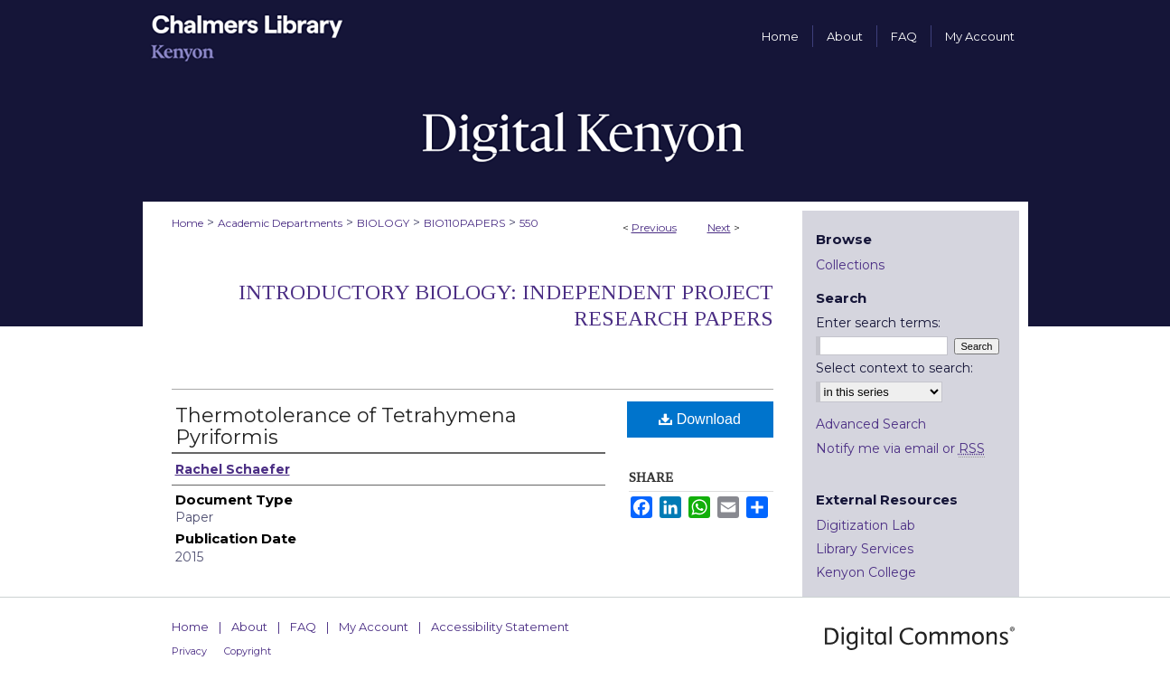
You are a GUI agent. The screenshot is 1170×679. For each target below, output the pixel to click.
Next (719, 227)
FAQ (303, 626)
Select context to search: (894, 368)
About (249, 626)
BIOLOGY (383, 223)
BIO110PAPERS (464, 223)
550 (528, 223)
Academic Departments (280, 223)
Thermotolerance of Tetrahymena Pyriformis (346, 426)
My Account (373, 626)
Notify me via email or (900, 448)
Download (700, 419)
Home (187, 223)
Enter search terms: (878, 323)
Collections (850, 265)
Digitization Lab (865, 525)
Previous (654, 227)
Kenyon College (866, 572)
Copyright (247, 651)
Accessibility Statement (500, 626)
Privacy (189, 651)
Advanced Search (871, 424)
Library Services (864, 549)
